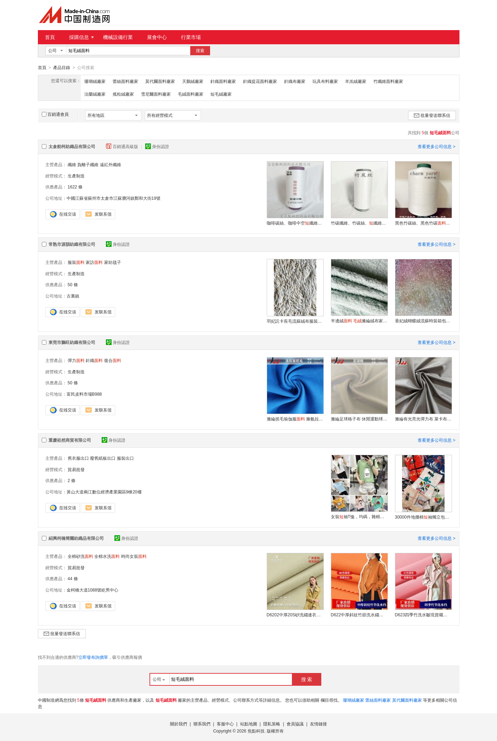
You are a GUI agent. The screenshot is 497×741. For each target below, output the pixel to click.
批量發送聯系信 (432, 115)
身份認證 (157, 146)
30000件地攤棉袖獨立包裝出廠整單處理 (423, 516)
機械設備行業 (118, 37)
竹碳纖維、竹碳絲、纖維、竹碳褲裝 (359, 222)
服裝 (76, 262)
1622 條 (75, 186)
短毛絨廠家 (221, 93)
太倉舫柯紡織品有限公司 (72, 146)
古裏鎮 (73, 295)
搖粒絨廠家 (123, 93)
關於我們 (178, 723)
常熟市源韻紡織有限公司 (72, 244)
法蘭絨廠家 (95, 93)
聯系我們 (201, 723)
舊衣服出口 (78, 458)
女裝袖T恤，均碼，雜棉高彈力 (359, 516)
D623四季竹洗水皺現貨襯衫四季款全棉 (423, 614)
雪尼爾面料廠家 (156, 93)
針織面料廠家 (223, 81)
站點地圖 (248, 723)
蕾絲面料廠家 (125, 81)
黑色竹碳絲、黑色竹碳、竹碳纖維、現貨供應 (423, 222)
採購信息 (81, 37)
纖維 (72, 164)
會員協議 (295, 723)
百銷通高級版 (122, 146)
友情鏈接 (318, 723)
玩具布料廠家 (325, 81)
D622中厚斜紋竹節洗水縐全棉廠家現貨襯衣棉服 (359, 614)
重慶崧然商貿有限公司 (70, 439)
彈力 (76, 360)
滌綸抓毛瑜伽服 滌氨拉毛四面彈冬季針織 (295, 418)
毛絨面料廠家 (190, 93)
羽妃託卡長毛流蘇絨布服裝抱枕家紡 (295, 320)
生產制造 (76, 175)
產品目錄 (61, 67)
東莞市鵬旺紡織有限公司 (72, 342)
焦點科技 (256, 730)
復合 (112, 360)
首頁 (50, 37)
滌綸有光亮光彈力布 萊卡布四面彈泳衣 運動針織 (423, 418)
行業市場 (191, 37)
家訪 (94, 262)
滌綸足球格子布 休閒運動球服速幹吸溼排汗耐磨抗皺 (359, 418)
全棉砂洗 (80, 556)
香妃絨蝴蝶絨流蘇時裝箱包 (423, 320)
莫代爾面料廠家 (160, 81)
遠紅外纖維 (110, 164)
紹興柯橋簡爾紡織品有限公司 (76, 538)
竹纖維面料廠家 (388, 81)
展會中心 (157, 37)
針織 (94, 360)
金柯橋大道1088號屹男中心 (93, 589)
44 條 (73, 578)
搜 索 (306, 679)
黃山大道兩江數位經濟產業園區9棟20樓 (104, 491)
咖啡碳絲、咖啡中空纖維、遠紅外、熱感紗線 (295, 222)
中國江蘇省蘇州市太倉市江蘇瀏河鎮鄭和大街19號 (113, 198)
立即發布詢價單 (93, 657)
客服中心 (225, 723)
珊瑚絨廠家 (95, 81)
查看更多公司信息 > (436, 146)
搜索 (200, 50)
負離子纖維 (87, 164)
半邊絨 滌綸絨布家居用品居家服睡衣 (359, 320)
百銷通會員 (55, 114)
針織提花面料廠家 (260, 81)
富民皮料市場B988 (84, 393)
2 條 (71, 480)
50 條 (73, 284)
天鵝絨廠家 (192, 81)
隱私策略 (271, 723)
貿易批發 (76, 469)
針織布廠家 (294, 81)
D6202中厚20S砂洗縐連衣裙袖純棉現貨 (295, 614)
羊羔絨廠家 (355, 81)
